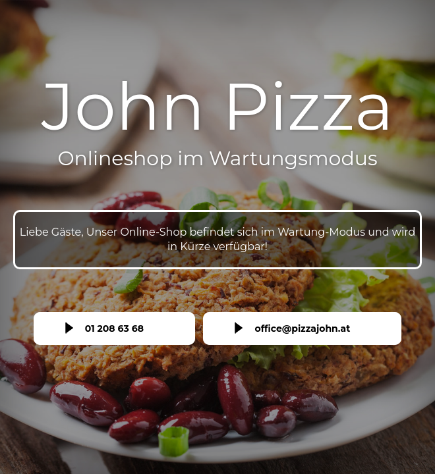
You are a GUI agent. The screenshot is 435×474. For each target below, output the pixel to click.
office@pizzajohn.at (302, 328)
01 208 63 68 (114, 328)
